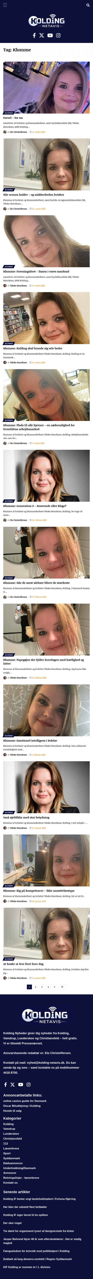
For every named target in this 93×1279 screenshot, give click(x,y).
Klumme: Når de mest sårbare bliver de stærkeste (36, 583)
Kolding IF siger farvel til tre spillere (25, 1215)
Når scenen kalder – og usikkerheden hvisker (33, 194)
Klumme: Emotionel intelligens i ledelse (30, 740)
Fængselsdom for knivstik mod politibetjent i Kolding (36, 1251)
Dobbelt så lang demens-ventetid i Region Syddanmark (37, 1259)
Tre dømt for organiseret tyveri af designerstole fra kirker (38, 1231)
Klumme (9, 113)
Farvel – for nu (13, 118)
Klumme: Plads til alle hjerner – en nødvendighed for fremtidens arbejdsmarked (39, 427)
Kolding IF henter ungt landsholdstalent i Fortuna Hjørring (39, 1199)
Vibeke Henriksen (18, 285)
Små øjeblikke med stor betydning (26, 817)
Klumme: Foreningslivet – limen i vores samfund (36, 271)
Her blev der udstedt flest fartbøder (25, 1207)
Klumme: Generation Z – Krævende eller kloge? (34, 506)
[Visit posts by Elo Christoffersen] (5, 132)
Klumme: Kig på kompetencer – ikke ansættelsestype (38, 890)
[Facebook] (34, 35)
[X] (41, 35)
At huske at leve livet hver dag (23, 964)
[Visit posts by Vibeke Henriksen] (5, 285)
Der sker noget (12, 1223)
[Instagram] (58, 35)
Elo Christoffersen (18, 132)
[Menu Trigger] (5, 5)
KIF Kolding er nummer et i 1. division (26, 1267)
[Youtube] (50, 35)
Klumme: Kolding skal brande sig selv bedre (32, 348)
